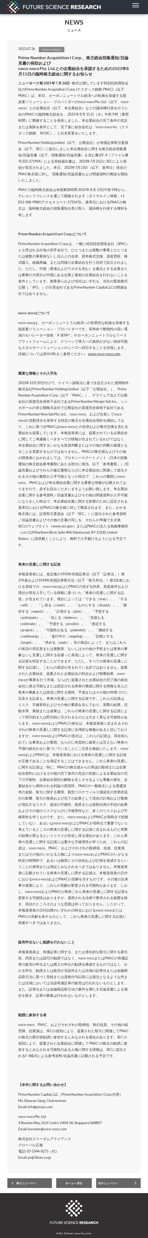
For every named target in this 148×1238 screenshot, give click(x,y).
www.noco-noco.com (104, 354)
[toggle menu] (136, 5)
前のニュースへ (26, 1183)
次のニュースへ (108, 1183)
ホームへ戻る (74, 1183)
